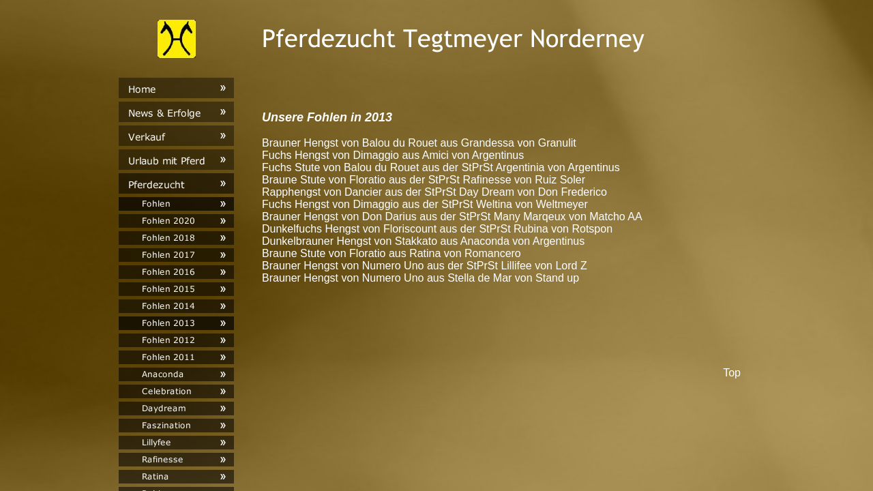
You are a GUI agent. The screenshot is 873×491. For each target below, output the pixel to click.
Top (732, 372)
